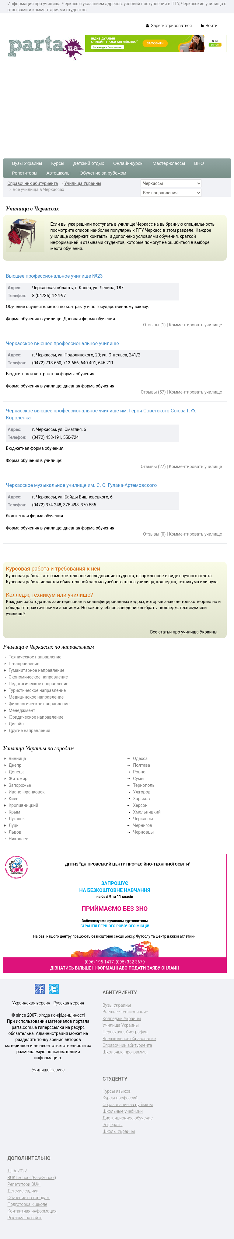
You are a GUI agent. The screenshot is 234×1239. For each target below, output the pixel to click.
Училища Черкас (48, 1069)
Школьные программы (125, 1052)
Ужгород (141, 792)
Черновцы (143, 832)
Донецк (16, 771)
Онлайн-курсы (128, 163)
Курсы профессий (120, 1097)
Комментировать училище (195, 324)
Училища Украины (82, 183)
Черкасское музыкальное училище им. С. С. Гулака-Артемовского (81, 485)
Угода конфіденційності (62, 1015)
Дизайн (16, 723)
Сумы (138, 778)
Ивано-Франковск (27, 792)
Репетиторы (24, 172)
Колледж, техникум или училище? (49, 595)
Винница (17, 758)
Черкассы (143, 818)
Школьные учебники (123, 1111)
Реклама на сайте (25, 1217)
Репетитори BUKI (24, 1184)
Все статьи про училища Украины (183, 632)
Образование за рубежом (128, 1104)
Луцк (14, 825)
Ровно (139, 771)
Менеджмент (22, 710)
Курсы (57, 163)
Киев (14, 798)
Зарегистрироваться (169, 25)
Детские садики (23, 1191)
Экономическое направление (38, 677)
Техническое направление (35, 656)
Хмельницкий (146, 812)
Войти (209, 25)
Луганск (17, 818)
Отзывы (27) (153, 466)
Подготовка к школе (27, 1204)
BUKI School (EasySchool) (32, 1177)
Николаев (19, 838)
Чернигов (142, 825)
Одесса (140, 758)
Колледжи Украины (122, 1018)
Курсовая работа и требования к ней (53, 568)
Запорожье (20, 785)
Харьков (141, 798)
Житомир (18, 778)
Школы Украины (119, 1131)
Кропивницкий (23, 805)
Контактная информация (32, 1211)
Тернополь (144, 785)
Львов (15, 832)
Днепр (15, 765)
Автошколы (59, 172)
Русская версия (68, 1003)
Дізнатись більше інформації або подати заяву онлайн (114, 968)
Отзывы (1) (154, 324)
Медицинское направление (36, 697)
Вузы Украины (27, 163)
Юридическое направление (36, 717)
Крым (14, 812)
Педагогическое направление (38, 683)
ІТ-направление (24, 663)
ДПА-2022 (17, 1170)
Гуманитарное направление (37, 670)
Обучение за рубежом (103, 172)
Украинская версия (31, 1003)
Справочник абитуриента (33, 183)
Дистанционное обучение (128, 1118)
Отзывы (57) (153, 392)
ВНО (199, 163)
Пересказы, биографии (125, 1031)
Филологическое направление (39, 703)
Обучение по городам (29, 1197)
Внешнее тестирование (125, 1011)
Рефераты (112, 1124)
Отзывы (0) (154, 534)
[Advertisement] (117, 106)
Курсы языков (117, 1091)
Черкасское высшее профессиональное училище (62, 343)
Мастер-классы (168, 163)
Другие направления (29, 730)
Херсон (140, 805)
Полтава (141, 765)
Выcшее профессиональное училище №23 (54, 276)
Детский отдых (88, 163)
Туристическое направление (37, 690)
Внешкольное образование (129, 1038)
